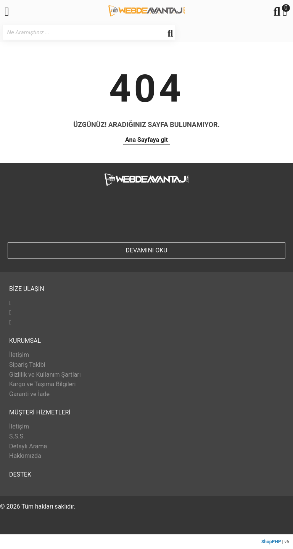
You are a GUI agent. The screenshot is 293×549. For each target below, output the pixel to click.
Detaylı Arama (28, 446)
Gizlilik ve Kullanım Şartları (45, 374)
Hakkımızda (25, 455)
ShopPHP (271, 541)
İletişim (19, 354)
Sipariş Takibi (27, 364)
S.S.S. (17, 436)
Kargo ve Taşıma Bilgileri (42, 384)
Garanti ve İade (29, 394)
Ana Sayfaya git (146, 139)
